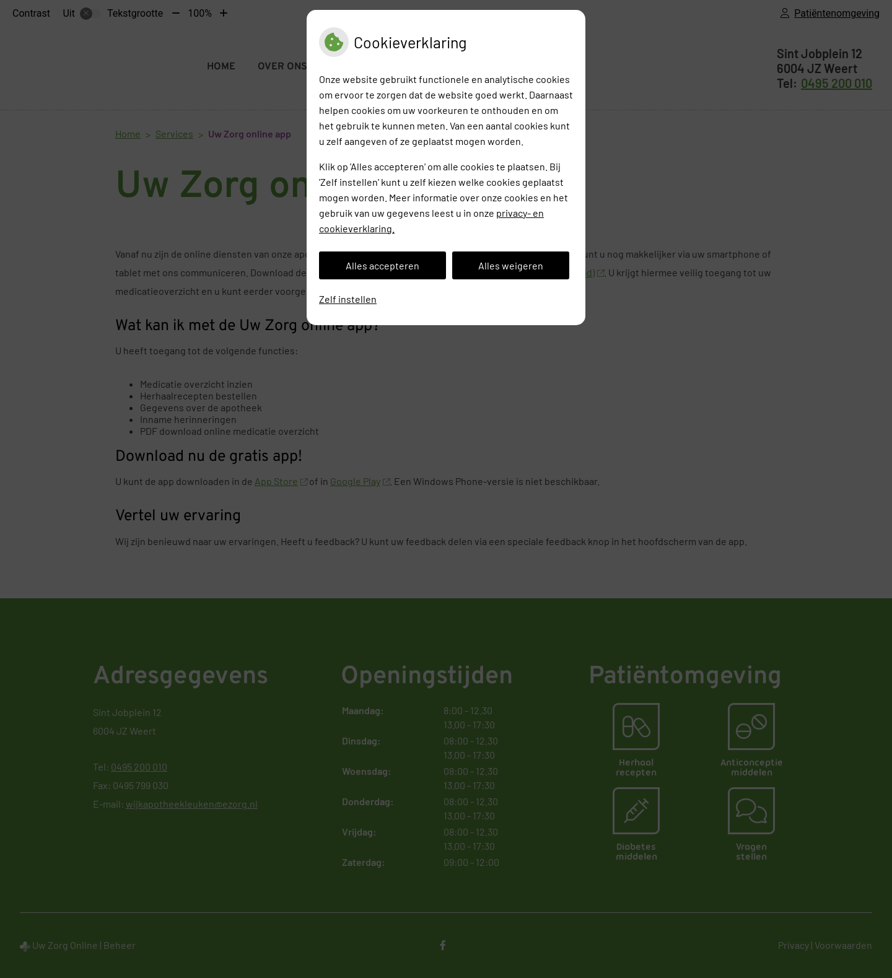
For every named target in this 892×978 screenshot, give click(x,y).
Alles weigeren (510, 265)
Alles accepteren (382, 265)
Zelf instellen (348, 299)
